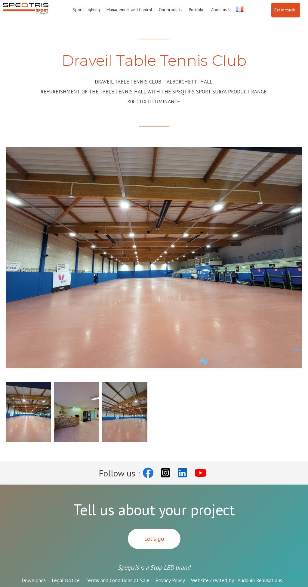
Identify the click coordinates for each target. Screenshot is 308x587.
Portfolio (197, 9)
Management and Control (129, 9)
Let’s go (154, 539)
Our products (170, 9)
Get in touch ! (285, 10)
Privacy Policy (170, 580)
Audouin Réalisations (236, 580)
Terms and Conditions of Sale (117, 580)
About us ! (220, 9)
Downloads (34, 580)
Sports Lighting (86, 9)
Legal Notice (66, 580)
